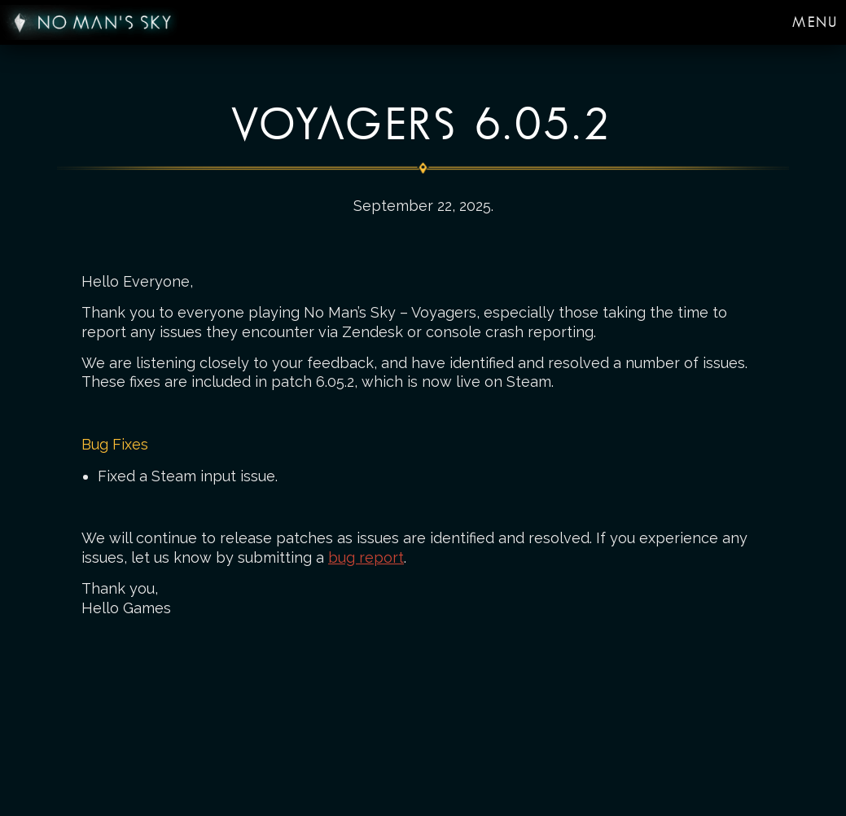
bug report (366, 557)
